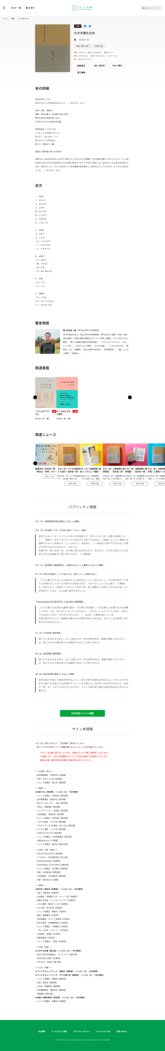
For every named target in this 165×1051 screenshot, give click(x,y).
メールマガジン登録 (59, 1031)
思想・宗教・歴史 (82, 46)
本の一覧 (16, 8)
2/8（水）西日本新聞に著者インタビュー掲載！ (55, 674)
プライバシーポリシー (81, 1031)
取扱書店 (81, 66)
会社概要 (41, 1031)
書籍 (12, 18)
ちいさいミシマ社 (103, 1031)
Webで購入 (118, 66)
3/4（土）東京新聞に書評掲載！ (48, 653)
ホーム (5, 18)
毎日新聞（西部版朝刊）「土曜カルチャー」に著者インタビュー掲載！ (74, 565)
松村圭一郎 (98, 46)
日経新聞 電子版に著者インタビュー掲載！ (62, 521)
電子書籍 (81, 73)
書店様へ (31, 8)
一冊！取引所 (99, 66)
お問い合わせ (121, 1031)
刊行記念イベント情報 (82, 713)
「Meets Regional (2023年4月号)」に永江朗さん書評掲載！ (60, 602)
